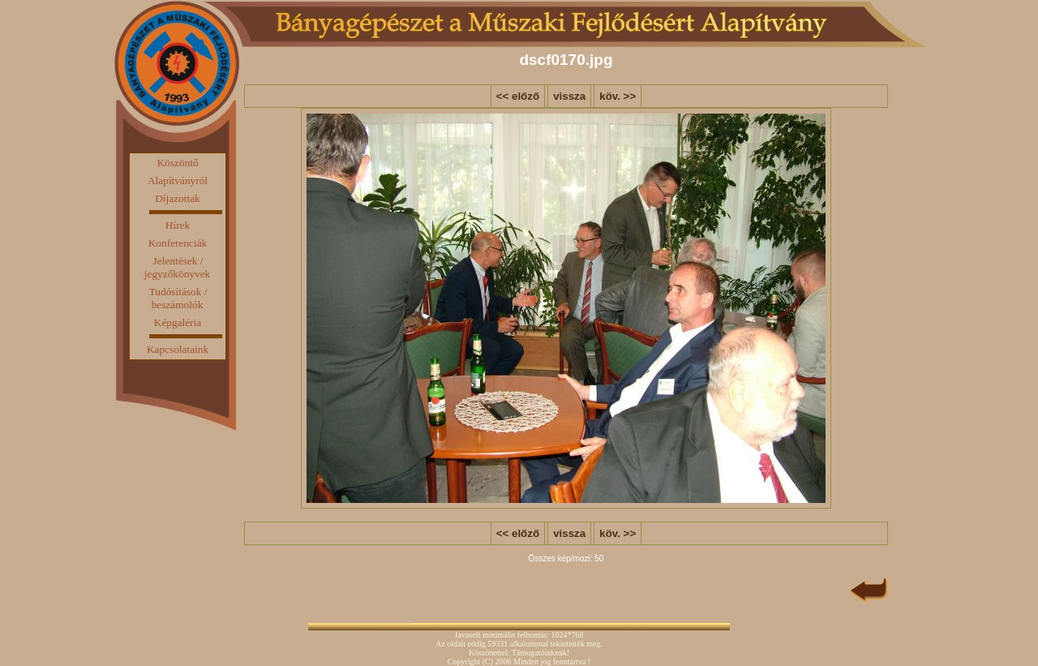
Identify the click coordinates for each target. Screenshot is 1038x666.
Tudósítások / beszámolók (178, 298)
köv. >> (617, 96)
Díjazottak (177, 198)
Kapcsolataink (177, 349)
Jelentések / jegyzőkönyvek (177, 267)
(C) (488, 661)
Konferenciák (178, 243)
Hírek (177, 225)
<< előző (517, 96)
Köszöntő (177, 163)
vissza (569, 96)
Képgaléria (177, 322)
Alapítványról (178, 180)
